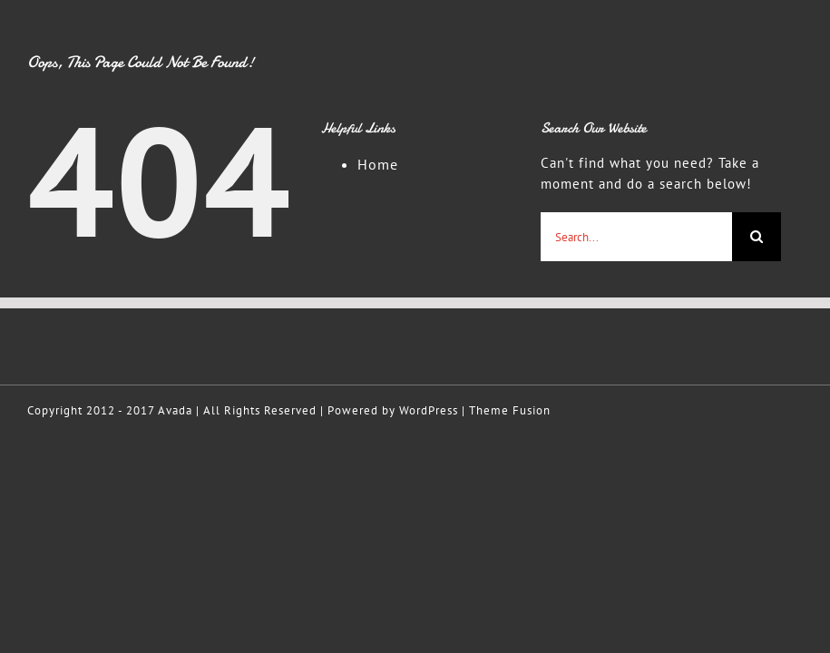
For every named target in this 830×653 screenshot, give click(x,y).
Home (377, 164)
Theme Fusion (510, 410)
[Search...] (636, 236)
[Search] (756, 236)
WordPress (428, 410)
